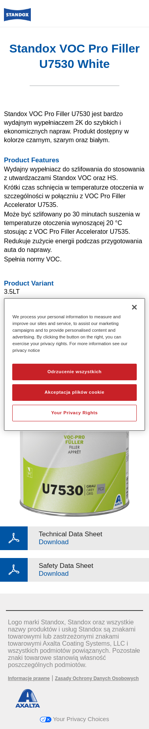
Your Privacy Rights (74, 412)
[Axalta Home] (17, 18)
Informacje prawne (29, 678)
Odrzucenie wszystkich (74, 371)
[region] (74, 364)
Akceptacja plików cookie (74, 392)
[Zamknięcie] (134, 307)
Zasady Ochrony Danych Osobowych (97, 678)
